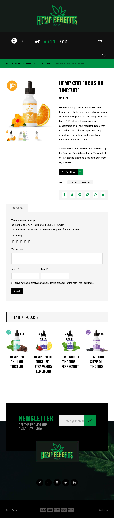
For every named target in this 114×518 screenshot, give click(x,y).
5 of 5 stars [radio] (29, 241)
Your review (18, 249)
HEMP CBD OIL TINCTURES (80, 182)
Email (44, 269)
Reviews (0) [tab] (17, 208)
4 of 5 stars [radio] (25, 241)
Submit (17, 291)
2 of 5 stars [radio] (17, 241)
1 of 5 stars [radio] (13, 241)
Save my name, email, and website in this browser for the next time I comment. (54, 283)
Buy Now (70, 172)
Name (15, 269)
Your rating (17, 235)
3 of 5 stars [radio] (21, 241)
